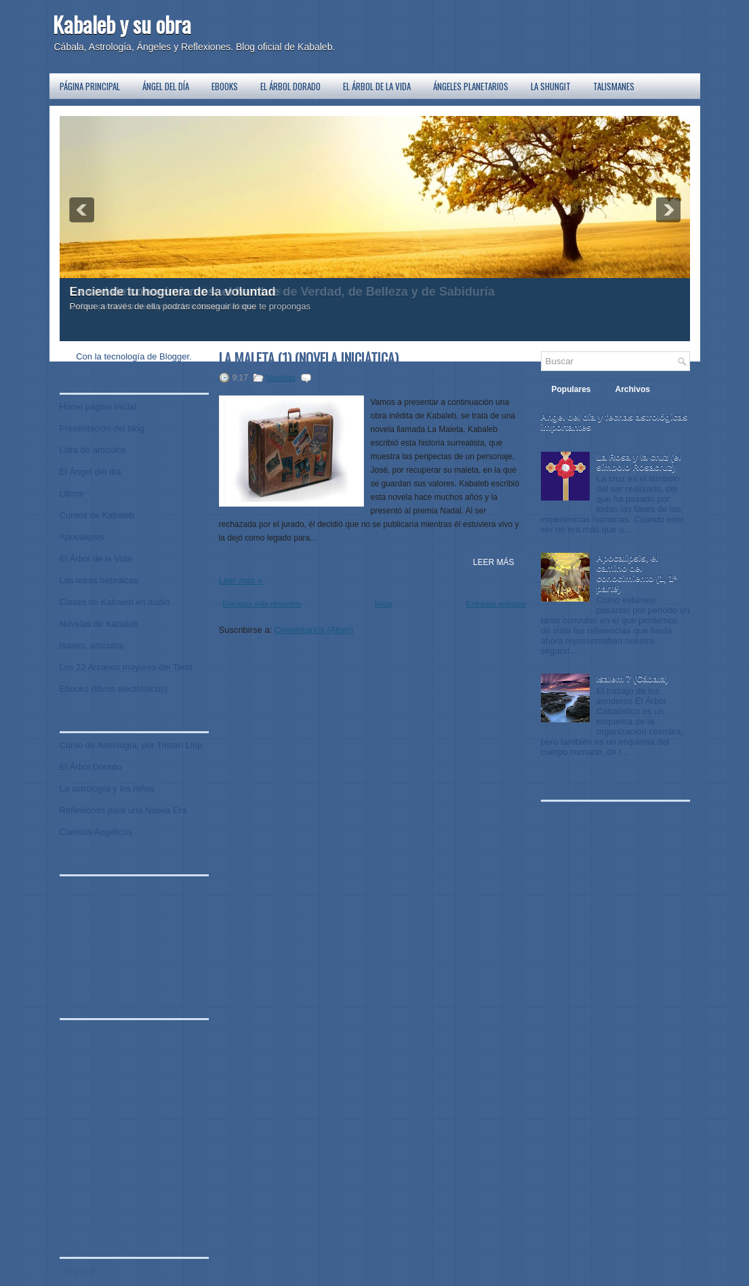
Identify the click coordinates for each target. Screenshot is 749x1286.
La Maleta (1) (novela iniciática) (309, 358)
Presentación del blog (102, 428)
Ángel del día (165, 86)
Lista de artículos (93, 450)
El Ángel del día (90, 472)
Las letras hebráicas (99, 580)
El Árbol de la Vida (377, 86)
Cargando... (83, 1271)
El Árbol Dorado (290, 86)
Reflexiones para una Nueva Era (123, 810)
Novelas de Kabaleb (99, 624)
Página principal (90, 86)
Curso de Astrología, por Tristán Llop (131, 745)
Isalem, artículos (92, 645)
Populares (571, 389)
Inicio (383, 604)
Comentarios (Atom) (314, 630)
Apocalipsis (82, 537)
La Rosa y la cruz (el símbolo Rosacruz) (638, 462)
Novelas (281, 378)
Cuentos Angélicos (96, 832)
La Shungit (551, 86)
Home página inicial (98, 407)
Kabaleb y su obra (122, 24)
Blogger (174, 356)
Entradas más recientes (262, 604)
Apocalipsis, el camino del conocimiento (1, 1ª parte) (636, 573)
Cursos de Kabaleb (97, 515)
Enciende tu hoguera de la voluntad (173, 291)
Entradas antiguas (496, 604)
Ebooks (224, 86)
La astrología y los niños (107, 788)
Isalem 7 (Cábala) (632, 679)
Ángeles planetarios (470, 86)
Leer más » (241, 580)
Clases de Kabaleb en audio (115, 602)
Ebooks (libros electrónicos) (114, 689)
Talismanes (613, 86)
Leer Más (493, 562)
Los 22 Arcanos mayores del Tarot (126, 667)
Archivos (632, 389)
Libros (71, 493)
